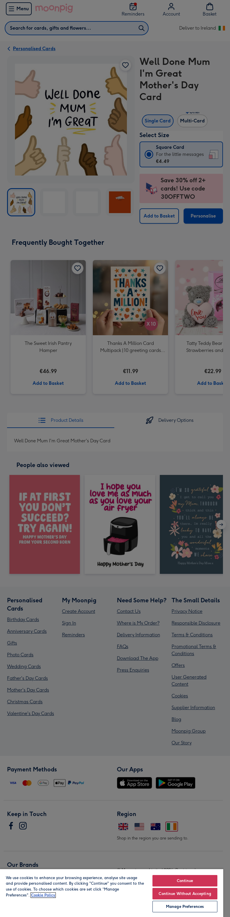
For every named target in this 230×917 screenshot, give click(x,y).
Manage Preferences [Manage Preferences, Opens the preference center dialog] (185, 906)
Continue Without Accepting (185, 893)
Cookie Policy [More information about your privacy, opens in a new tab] (43, 895)
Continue (185, 881)
